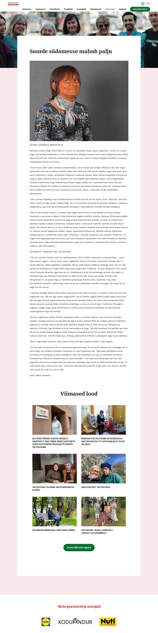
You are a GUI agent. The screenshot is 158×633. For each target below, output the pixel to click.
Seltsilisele (54, 9)
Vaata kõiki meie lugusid (79, 547)
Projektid (68, 9)
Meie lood (110, 9)
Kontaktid (81, 9)
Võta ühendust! (140, 9)
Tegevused (40, 9)
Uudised (122, 9)
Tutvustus (26, 9)
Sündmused (95, 9)
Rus (148, 3)
